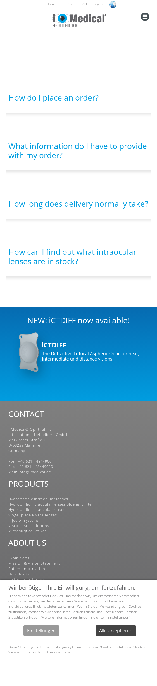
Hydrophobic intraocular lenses (38, 498)
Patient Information (26, 568)
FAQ (84, 4)
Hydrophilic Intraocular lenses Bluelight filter (50, 504)
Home (51, 4)
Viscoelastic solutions (28, 525)
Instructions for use (27, 579)
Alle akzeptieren (115, 631)
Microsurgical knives (27, 530)
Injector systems (23, 520)
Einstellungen (41, 631)
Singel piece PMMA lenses (32, 515)
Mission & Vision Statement (34, 563)
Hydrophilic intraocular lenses (36, 509)
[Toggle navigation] (145, 16)
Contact (68, 4)
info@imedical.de (34, 471)
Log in (98, 4)
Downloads (18, 574)
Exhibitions (18, 557)
